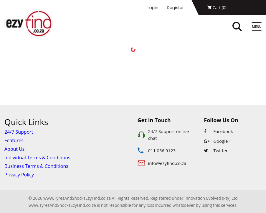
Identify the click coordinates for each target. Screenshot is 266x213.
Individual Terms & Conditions (37, 157)
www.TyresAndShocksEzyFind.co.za (62, 205)
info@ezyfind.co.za (167, 163)
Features (14, 140)
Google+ (217, 141)
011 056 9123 (162, 150)
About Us (14, 149)
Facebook (218, 131)
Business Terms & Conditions (36, 166)
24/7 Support (18, 132)
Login (153, 8)
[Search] (243, 27)
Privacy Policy (19, 174)
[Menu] (257, 27)
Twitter (216, 150)
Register (175, 8)
